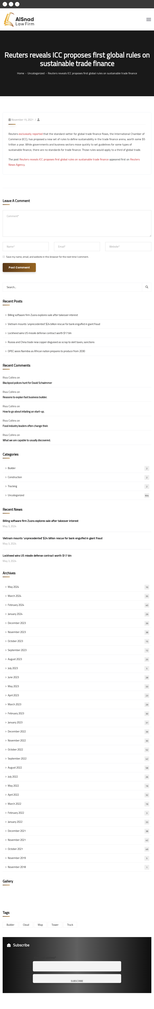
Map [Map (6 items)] (40, 924)
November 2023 (78, 632)
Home (20, 73)
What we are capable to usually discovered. (27, 440)
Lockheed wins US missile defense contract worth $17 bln (40, 333)
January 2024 (78, 614)
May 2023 (78, 686)
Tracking (78, 486)
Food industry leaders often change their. (25, 425)
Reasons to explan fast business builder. (25, 397)
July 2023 (78, 668)
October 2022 (78, 749)
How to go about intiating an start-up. (23, 411)
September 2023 (78, 650)
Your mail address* (45, 957)
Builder (78, 468)
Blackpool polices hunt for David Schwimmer (27, 382)
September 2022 (78, 758)
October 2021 (78, 849)
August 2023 (78, 659)
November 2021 (78, 840)
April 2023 (78, 695)
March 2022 (78, 803)
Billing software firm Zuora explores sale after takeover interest (43, 315)
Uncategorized (36, 73)
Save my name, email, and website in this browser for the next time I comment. (47, 257)
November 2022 (78, 740)
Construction (78, 477)
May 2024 (78, 587)
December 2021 (78, 831)
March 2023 (78, 704)
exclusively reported (31, 133)
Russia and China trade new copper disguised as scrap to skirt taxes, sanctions (51, 342)
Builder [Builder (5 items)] (10, 924)
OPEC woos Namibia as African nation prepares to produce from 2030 (46, 351)
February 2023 (78, 713)
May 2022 (78, 785)
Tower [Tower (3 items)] (55, 924)
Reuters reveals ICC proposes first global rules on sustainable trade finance (64, 159)
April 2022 (78, 794)
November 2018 (78, 867)
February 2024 (78, 605)
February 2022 (78, 812)
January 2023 (78, 722)
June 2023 (78, 677)
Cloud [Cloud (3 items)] (26, 924)
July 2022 (78, 776)
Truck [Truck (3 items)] (70, 924)
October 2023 (78, 641)
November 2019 (78, 858)
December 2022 (78, 731)
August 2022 (78, 767)
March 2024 (78, 596)
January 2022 (78, 822)
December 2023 (78, 623)
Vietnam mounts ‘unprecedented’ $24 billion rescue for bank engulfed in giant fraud (54, 324)
